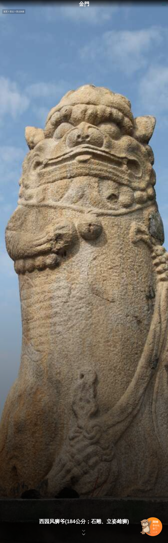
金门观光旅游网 (84, 4)
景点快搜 (20, 11)
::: (1, 1)
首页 (5, 11)
